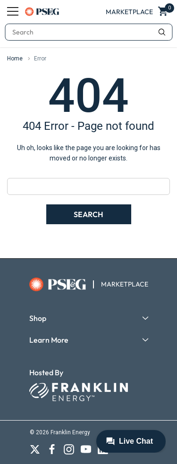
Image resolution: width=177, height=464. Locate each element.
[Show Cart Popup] (164, 12)
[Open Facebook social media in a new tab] (52, 449)
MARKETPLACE (124, 284)
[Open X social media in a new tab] (35, 449)
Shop (37, 318)
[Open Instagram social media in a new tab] (69, 449)
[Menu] (12, 11)
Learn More (48, 340)
